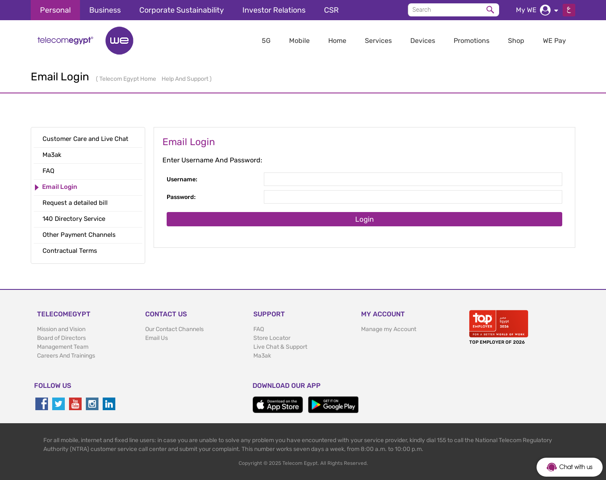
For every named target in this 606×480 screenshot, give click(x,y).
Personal (55, 10)
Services (378, 41)
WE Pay (554, 41)
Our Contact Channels (174, 329)
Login (364, 219)
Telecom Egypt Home (128, 78)
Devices (422, 41)
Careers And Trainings (66, 355)
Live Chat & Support (280, 346)
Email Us (156, 338)
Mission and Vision (61, 329)
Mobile (299, 41)
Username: (182, 179)
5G (266, 41)
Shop (516, 41)
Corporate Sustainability (181, 10)
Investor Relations (274, 10)
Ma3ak (262, 355)
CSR (331, 10)
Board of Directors (61, 338)
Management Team (62, 346)
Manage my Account (388, 329)
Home (337, 41)
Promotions (471, 41)
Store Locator (271, 338)
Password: (181, 197)
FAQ (258, 329)
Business (105, 10)
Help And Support (186, 78)
